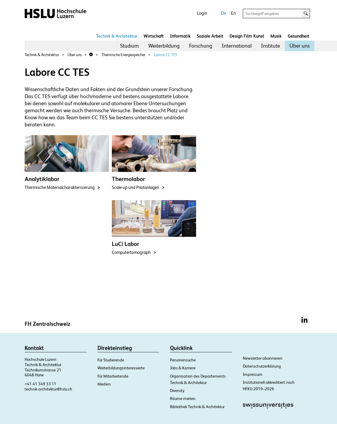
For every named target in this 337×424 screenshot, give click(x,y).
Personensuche (183, 360)
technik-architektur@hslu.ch (48, 389)
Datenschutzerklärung (262, 366)
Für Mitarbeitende (112, 376)
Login (202, 13)
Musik (276, 35)
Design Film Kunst (247, 35)
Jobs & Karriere (183, 368)
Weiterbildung (164, 46)
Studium (129, 46)
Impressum (252, 374)
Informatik (180, 35)
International (237, 46)
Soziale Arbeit (210, 35)
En (233, 13)
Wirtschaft (154, 35)
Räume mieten (183, 398)
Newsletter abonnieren (262, 358)
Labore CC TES (165, 55)
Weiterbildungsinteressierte (121, 368)
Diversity (177, 390)
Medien (104, 384)
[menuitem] (129, 46)
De (223, 13)
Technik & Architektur (116, 35)
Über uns (299, 46)
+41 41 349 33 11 (40, 383)
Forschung (200, 46)
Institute (270, 46)
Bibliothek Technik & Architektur (197, 406)
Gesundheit (298, 35)
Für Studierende (110, 360)
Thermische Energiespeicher (123, 55)
